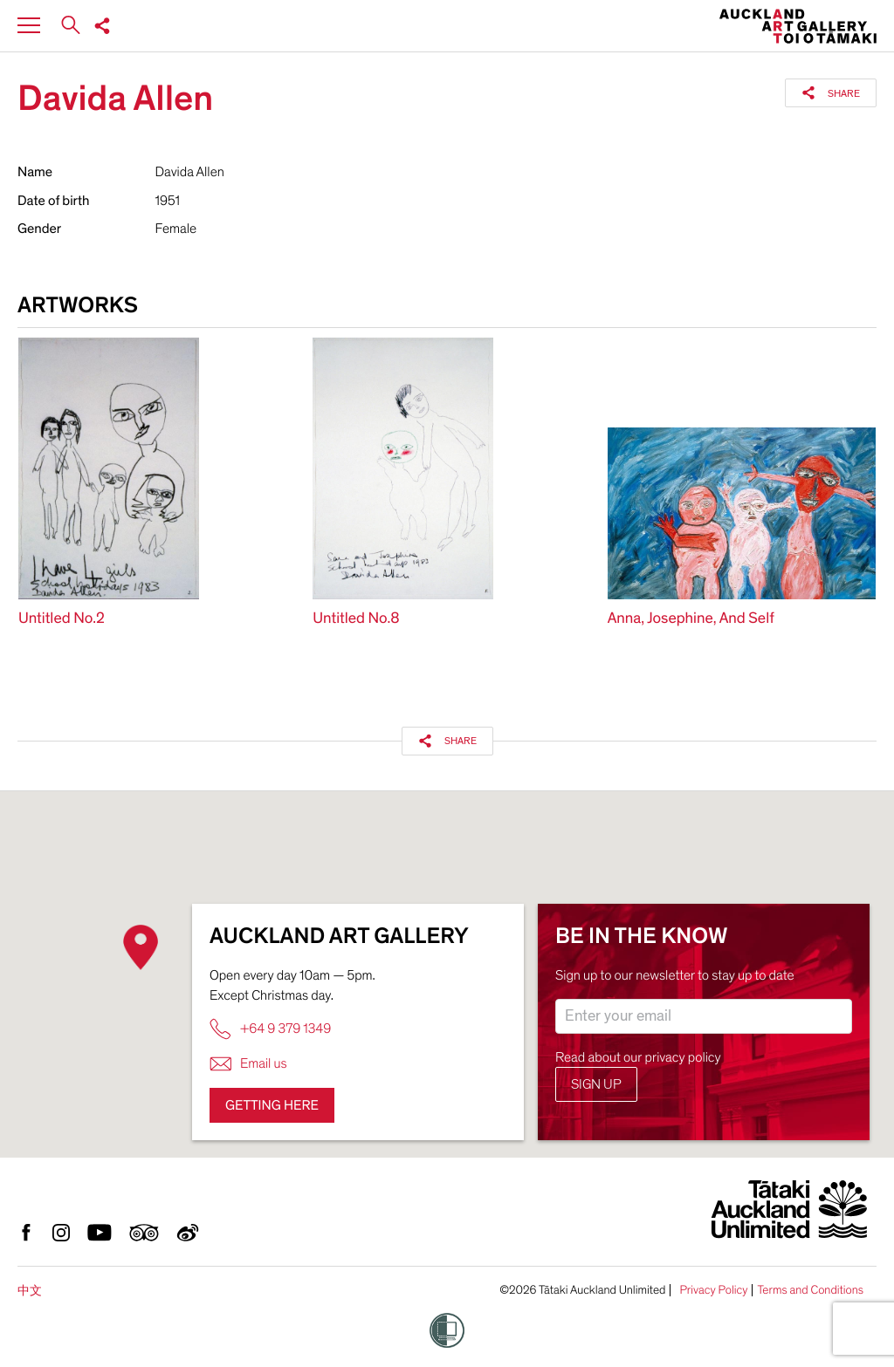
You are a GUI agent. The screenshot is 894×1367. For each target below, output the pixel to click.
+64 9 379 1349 (270, 1029)
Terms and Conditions (810, 1290)
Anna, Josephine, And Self (691, 619)
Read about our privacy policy (638, 1057)
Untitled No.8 (356, 619)
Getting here (272, 1105)
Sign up (596, 1084)
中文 (29, 1290)
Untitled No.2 (61, 619)
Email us (248, 1064)
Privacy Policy (713, 1290)
